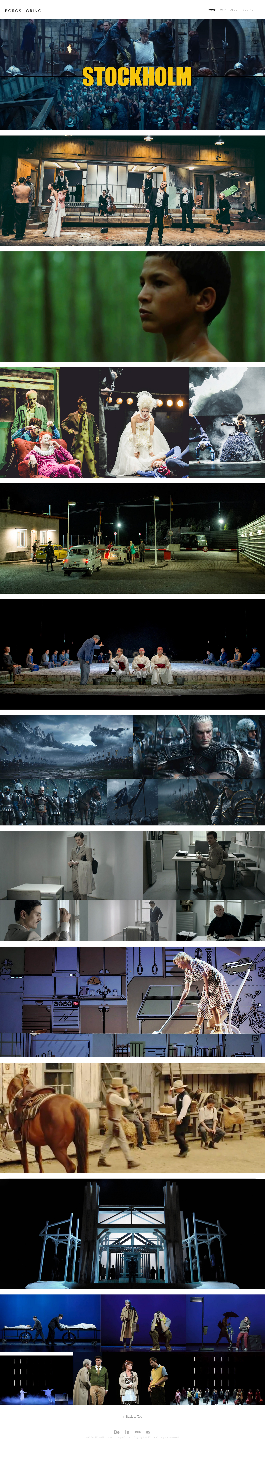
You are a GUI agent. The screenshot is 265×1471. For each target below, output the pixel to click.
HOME (212, 9)
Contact (249, 9)
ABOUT (234, 9)
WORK (223, 9)
